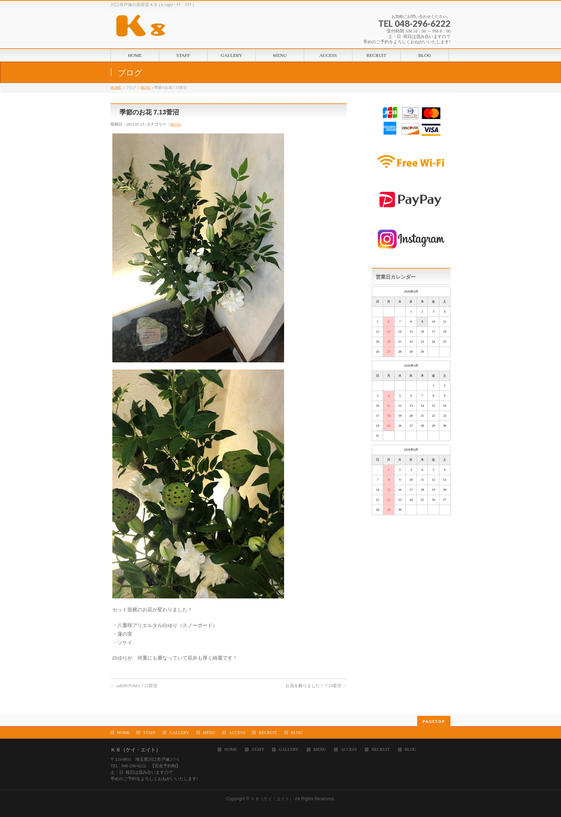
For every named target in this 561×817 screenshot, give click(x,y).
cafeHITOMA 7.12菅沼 (134, 685)
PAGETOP (434, 721)
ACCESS (237, 732)
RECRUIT (268, 732)
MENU (209, 732)
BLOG (145, 87)
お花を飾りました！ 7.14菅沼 (316, 685)
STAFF (149, 732)
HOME (116, 87)
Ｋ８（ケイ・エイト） (272, 798)
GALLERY (179, 732)
